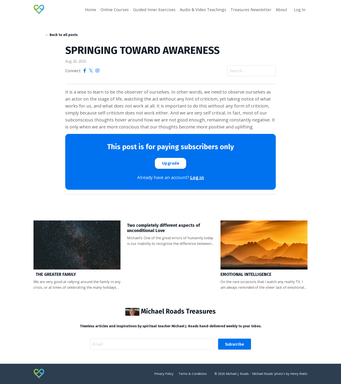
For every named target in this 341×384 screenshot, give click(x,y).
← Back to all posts (61, 35)
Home (90, 9)
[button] (170, 163)
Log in (197, 177)
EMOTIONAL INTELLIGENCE (246, 274)
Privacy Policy (163, 374)
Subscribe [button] (234, 344)
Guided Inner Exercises (154, 9)
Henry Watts (299, 374)
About (281, 9)
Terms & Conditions (193, 374)
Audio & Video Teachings (203, 9)
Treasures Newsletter (251, 9)
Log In (299, 9)
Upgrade (170, 163)
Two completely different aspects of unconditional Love (163, 228)
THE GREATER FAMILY (54, 274)
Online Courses (114, 9)
